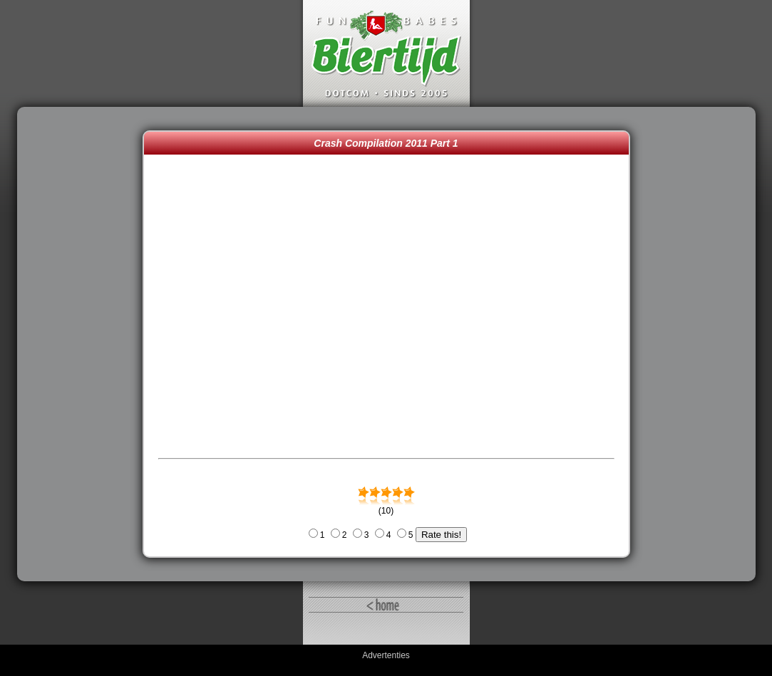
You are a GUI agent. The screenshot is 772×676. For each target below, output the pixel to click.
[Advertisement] (83, 344)
